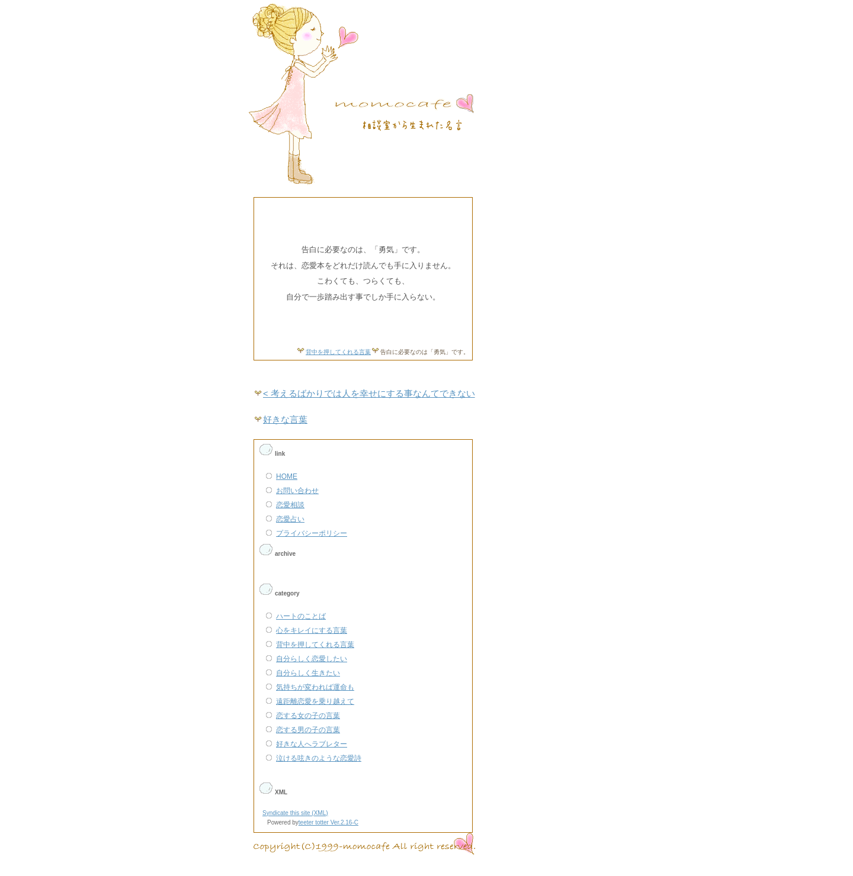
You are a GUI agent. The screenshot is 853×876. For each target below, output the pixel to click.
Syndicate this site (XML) (295, 813)
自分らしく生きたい (308, 673)
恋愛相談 (290, 505)
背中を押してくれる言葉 (338, 352)
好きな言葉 (285, 419)
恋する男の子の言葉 (308, 730)
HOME (286, 476)
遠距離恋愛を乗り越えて (315, 701)
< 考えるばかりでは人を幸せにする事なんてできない (369, 393)
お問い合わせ (297, 491)
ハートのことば (301, 616)
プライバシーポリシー (311, 533)
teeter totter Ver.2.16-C (328, 822)
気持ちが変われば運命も (315, 687)
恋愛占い (290, 519)
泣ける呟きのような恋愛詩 (318, 758)
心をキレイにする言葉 (311, 630)
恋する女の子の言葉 (308, 715)
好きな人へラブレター (311, 744)
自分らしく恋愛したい (311, 659)
